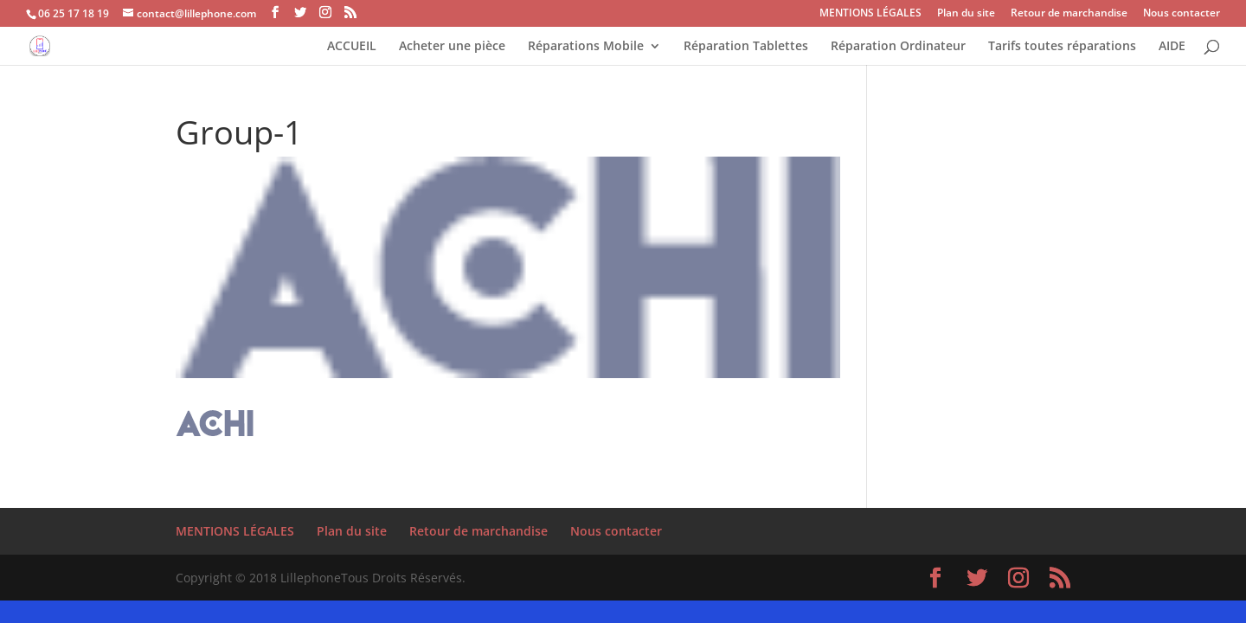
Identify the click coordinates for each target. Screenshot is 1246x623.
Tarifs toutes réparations (1062, 47)
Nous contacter (1181, 14)
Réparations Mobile (586, 47)
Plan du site (966, 14)
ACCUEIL (351, 47)
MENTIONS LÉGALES (870, 14)
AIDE (1172, 47)
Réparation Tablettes (746, 47)
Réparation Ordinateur (898, 47)
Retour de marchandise (1069, 14)
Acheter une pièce (452, 47)
